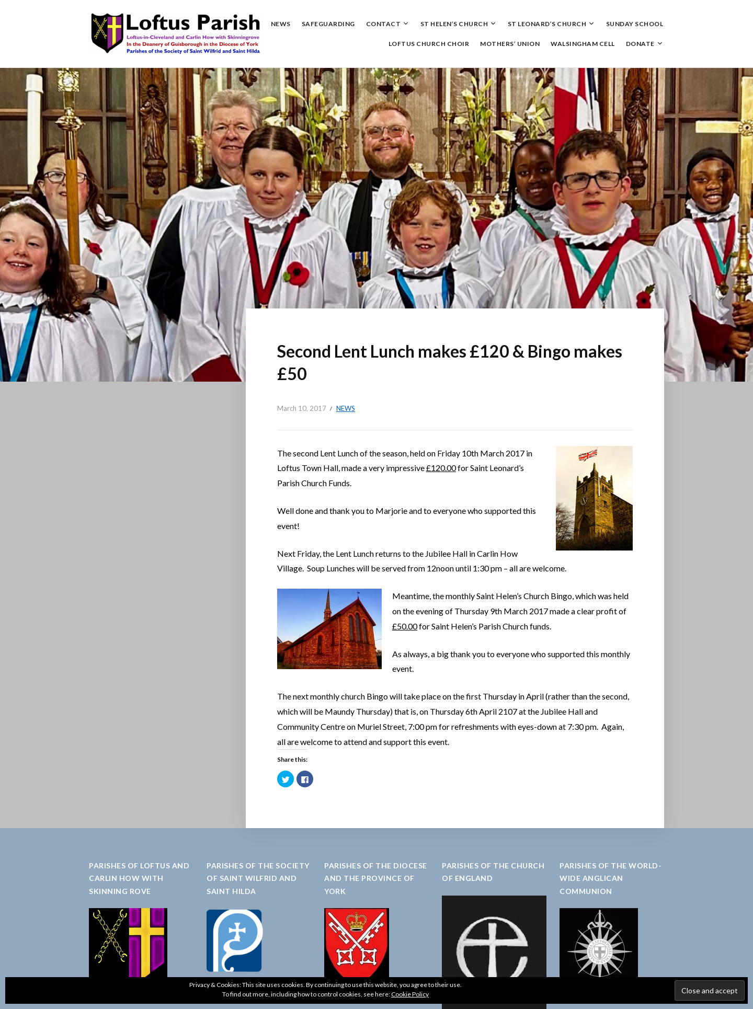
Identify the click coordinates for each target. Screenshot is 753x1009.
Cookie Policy (410, 994)
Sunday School (635, 24)
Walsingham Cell (583, 44)
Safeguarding (328, 24)
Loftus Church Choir (429, 44)
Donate (640, 44)
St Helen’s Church (454, 24)
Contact (383, 24)
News (281, 24)
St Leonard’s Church (547, 24)
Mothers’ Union (510, 44)
